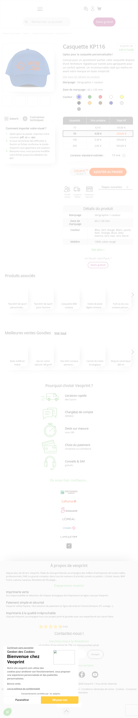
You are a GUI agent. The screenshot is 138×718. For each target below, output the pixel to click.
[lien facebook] (82, 675)
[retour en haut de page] (66, 711)
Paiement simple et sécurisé (25, 603)
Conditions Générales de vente (97, 689)
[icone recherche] (26, 22)
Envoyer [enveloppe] (95, 654)
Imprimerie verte (17, 592)
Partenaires (82, 692)
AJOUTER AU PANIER (108, 172)
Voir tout (60, 333)
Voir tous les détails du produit (81, 76)
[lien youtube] (95, 675)
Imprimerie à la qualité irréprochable (31, 613)
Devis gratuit (104, 22)
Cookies (120, 689)
